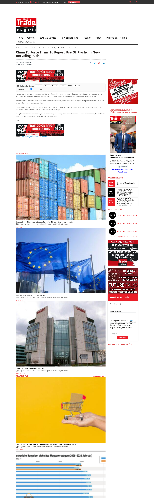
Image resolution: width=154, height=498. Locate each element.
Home (20, 38)
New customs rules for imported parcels (30, 295)
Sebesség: (30, 89)
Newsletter (74, 2)
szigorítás (43, 137)
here (118, 163)
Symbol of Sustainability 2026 (126, 184)
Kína (22, 137)
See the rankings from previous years (122, 237)
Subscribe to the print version (122, 157)
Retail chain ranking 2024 (127, 215)
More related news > (99, 376)
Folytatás (55, 86)
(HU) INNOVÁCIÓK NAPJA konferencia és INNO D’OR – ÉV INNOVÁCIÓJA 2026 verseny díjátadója (126, 201)
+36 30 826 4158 (23, 2)
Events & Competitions (116, 38)
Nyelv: (74, 86)
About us (31, 38)
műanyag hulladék (32, 137)
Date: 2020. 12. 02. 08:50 (24, 64)
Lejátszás (39, 86)
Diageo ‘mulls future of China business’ (30, 368)
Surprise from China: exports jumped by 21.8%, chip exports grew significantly (44, 222)
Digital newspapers (26, 42)
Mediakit (87, 38)
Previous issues (116, 155)
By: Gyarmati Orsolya (23, 62)
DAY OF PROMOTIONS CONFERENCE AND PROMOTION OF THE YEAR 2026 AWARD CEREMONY (125, 192)
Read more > (20, 373)
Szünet (47, 86)
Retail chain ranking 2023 (127, 223)
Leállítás (63, 86)
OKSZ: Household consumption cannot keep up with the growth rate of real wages (45, 444)
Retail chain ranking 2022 (127, 231)
